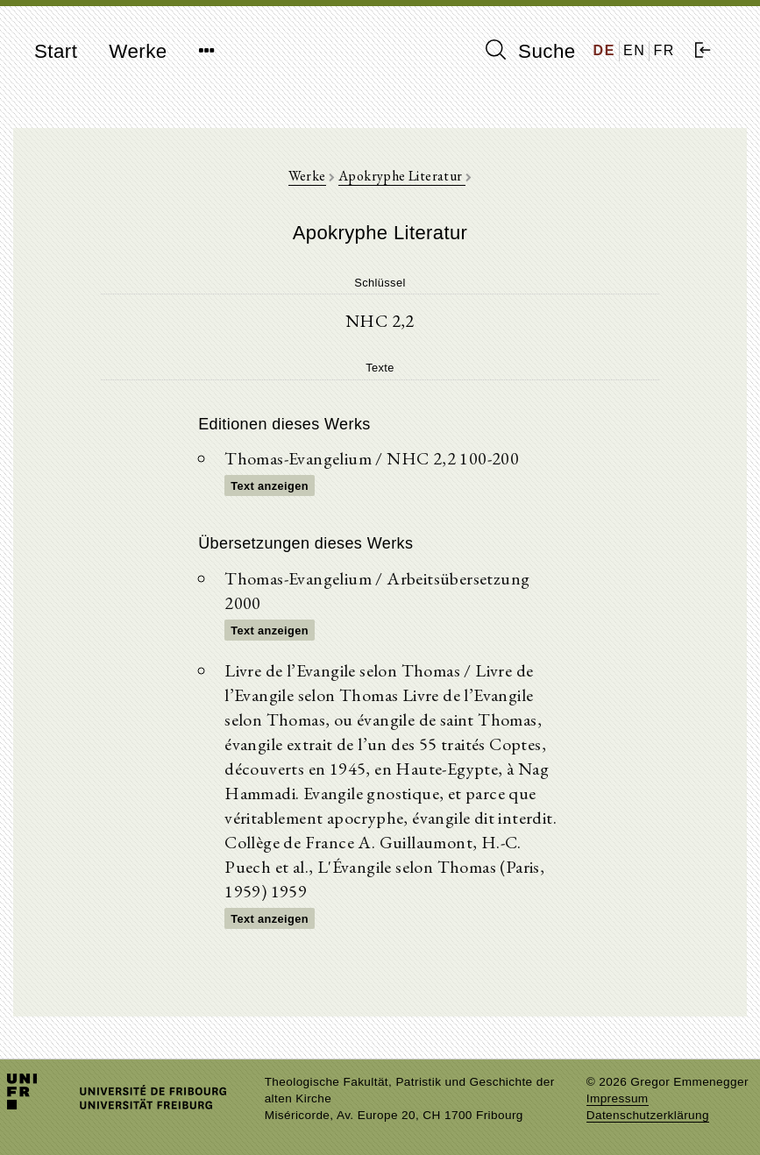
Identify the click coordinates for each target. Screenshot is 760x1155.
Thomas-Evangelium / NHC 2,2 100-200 (371, 458)
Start (55, 51)
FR (664, 50)
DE (604, 50)
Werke (138, 51)
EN (634, 50)
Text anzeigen (270, 485)
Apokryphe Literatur (401, 176)
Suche (530, 50)
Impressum (617, 1098)
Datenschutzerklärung (647, 1115)
